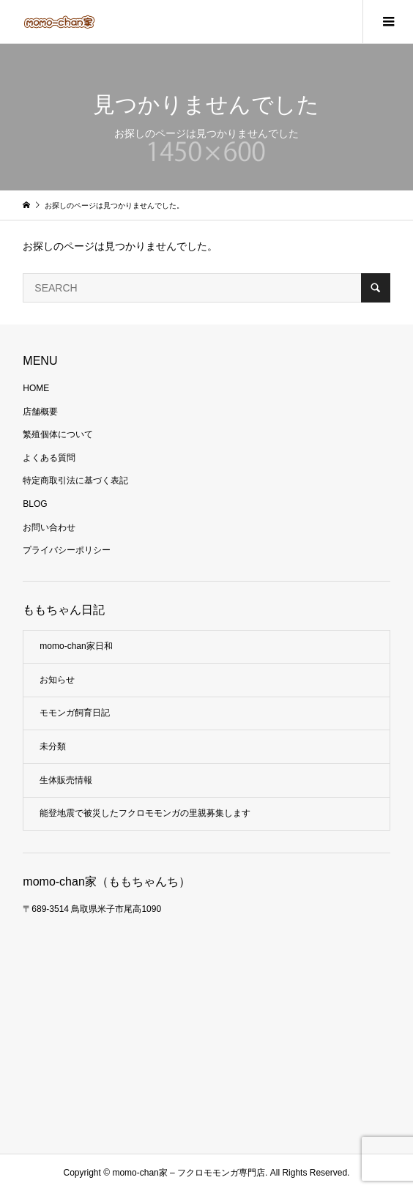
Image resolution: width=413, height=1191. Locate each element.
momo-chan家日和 (76, 646)
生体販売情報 (66, 780)
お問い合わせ (49, 527)
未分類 (53, 746)
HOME (36, 388)
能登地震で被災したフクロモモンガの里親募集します (145, 813)
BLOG (35, 504)
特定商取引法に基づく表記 (75, 480)
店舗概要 (40, 412)
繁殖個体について (58, 434)
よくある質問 (49, 458)
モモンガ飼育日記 (75, 713)
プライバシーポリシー (67, 550)
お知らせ (57, 680)
